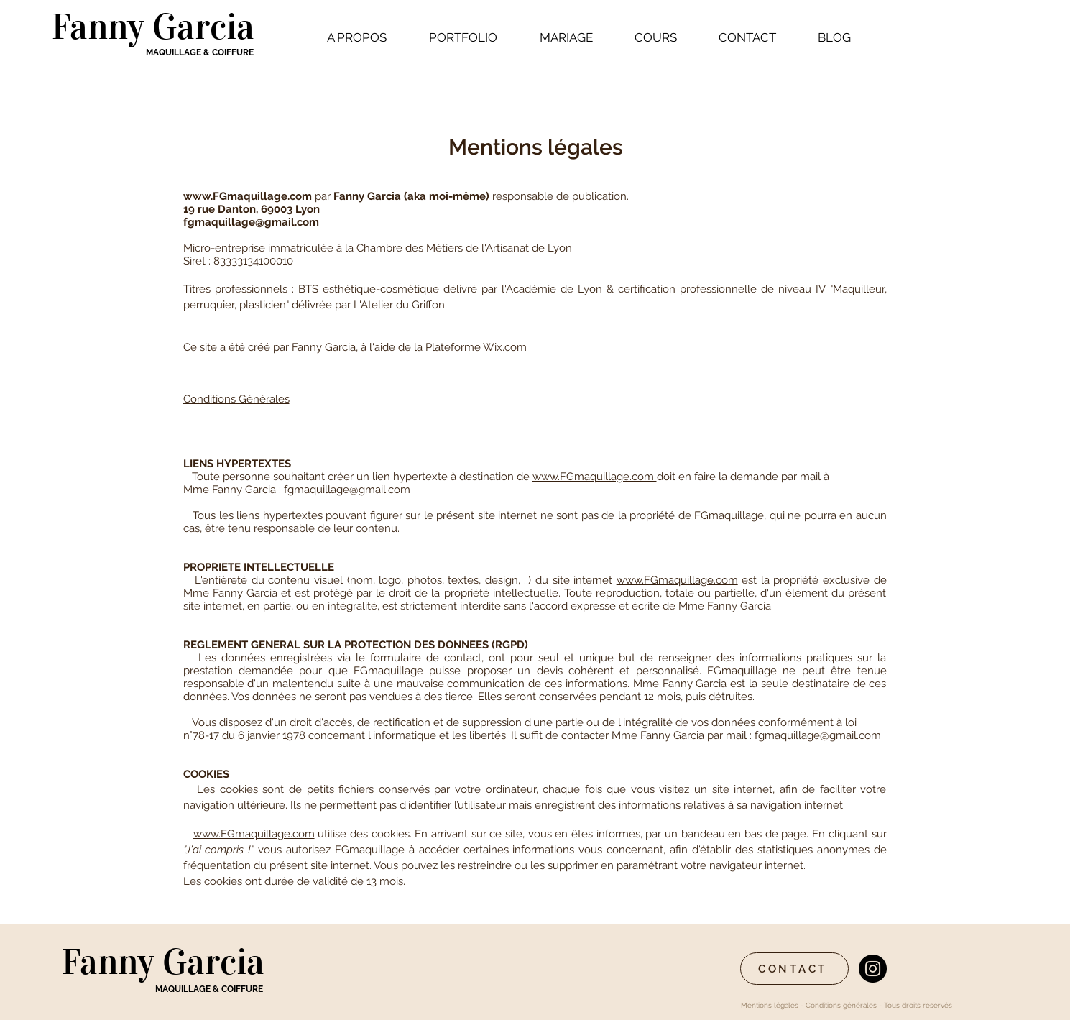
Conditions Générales (236, 398)
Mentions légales (769, 1005)
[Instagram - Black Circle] (873, 969)
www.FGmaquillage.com (247, 196)
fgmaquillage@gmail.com (251, 222)
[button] (463, 37)
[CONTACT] (794, 968)
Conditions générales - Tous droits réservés (880, 1005)
